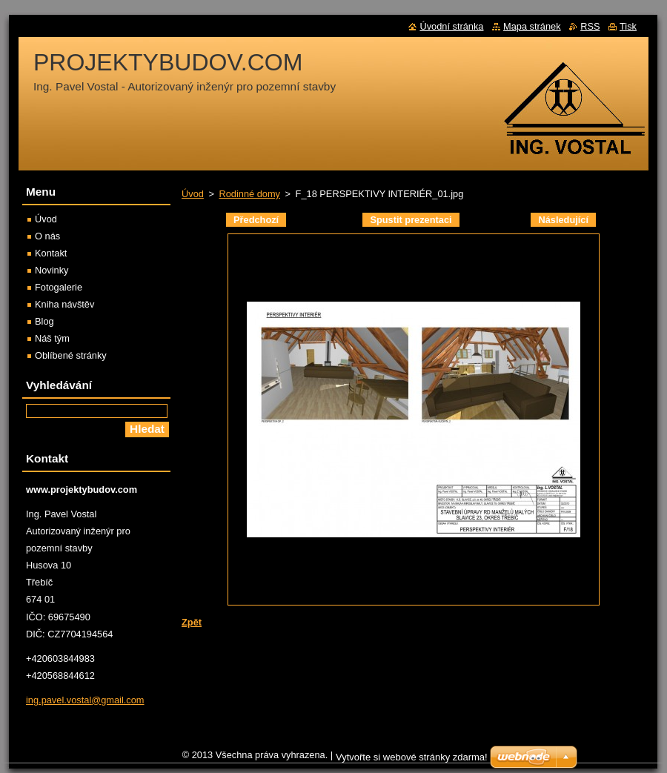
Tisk (628, 26)
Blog (44, 321)
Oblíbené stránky (71, 355)
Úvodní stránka (451, 26)
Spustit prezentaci (410, 219)
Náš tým (52, 338)
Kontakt (51, 253)
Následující (563, 219)
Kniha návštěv (64, 304)
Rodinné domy (249, 193)
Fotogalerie (58, 287)
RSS (590, 26)
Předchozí (256, 219)
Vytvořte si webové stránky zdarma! (412, 757)
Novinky (52, 270)
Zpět (192, 622)
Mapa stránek (532, 26)
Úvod (193, 193)
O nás (47, 236)
